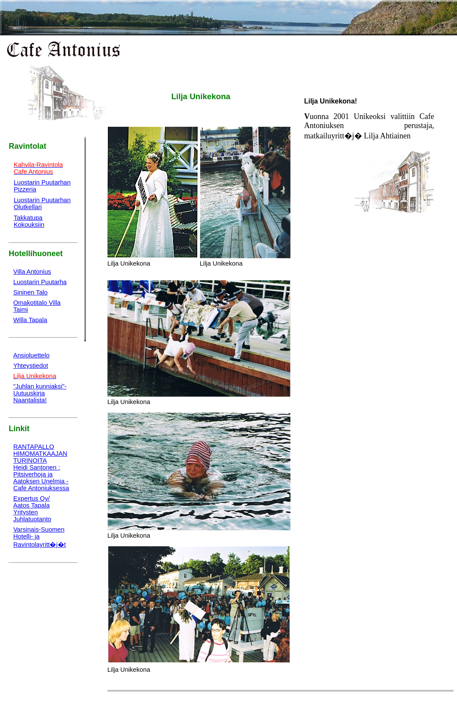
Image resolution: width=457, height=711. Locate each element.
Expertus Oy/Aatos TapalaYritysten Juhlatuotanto (32, 509)
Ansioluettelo (31, 355)
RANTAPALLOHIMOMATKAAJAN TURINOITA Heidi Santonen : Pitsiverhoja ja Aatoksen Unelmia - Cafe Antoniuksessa (41, 467)
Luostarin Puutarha (40, 282)
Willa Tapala (30, 319)
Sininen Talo (30, 292)
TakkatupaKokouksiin (29, 221)
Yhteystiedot (30, 365)
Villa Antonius (32, 271)
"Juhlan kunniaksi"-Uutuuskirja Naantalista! (40, 393)
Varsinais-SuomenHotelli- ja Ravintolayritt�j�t (39, 537)
